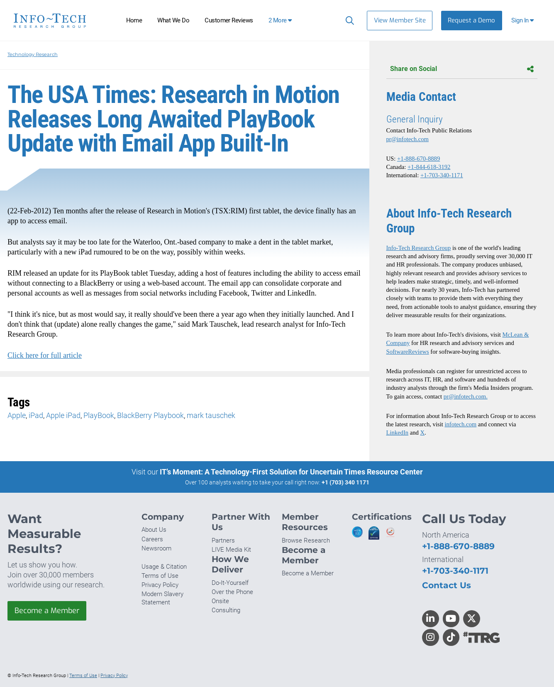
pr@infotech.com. (466, 396)
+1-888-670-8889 (418, 158)
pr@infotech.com (407, 139)
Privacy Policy (160, 585)
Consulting (226, 610)
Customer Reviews (229, 20)
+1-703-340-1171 (441, 175)
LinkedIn (397, 432)
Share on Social (462, 69)
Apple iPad (63, 415)
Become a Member (47, 611)
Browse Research (306, 540)
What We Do (173, 20)
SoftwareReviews (407, 351)
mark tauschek (211, 415)
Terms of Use (160, 575)
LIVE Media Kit (231, 549)
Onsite (220, 601)
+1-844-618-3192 (429, 167)
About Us (154, 529)
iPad (36, 415)
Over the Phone (232, 592)
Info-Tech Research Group (418, 247)
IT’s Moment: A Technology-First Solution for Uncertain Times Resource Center (291, 471)
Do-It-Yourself (230, 583)
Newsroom (156, 548)
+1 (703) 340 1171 (345, 482)
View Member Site (400, 20)
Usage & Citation (164, 566)
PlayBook (98, 415)
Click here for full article (44, 355)
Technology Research (32, 54)
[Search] (348, 20)
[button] (523, 20)
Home (134, 20)
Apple (16, 415)
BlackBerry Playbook (150, 415)
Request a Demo (471, 20)
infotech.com (460, 424)
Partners (223, 540)
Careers (152, 539)
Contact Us (446, 585)
